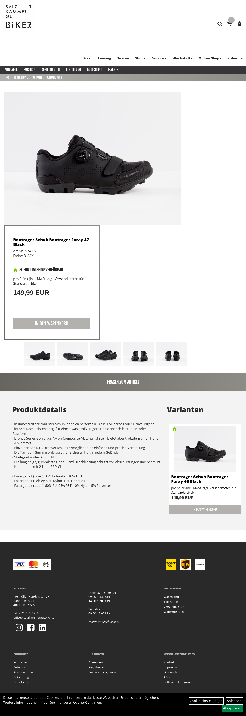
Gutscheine (94, 69)
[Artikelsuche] (219, 27)
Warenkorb (171, 597)
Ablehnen (234, 701)
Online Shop (210, 58)
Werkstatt (183, 58)
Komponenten (50, 69)
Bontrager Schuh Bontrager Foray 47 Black (51, 242)
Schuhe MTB (54, 77)
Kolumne (235, 58)
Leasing (104, 58)
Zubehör (29, 69)
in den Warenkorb (51, 323)
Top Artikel (171, 602)
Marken (113, 69)
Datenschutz (172, 672)
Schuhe (37, 77)
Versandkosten (174, 607)
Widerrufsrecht (174, 612)
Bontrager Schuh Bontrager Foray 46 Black (199, 479)
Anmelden (95, 662)
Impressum (171, 667)
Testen (123, 58)
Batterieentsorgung (177, 682)
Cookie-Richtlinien (87, 702)
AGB (167, 677)
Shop (140, 58)
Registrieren (96, 667)
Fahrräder (10, 69)
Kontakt (169, 662)
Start (88, 58)
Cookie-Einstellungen (206, 701)
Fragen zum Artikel (123, 382)
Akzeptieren (232, 708)
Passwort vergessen (102, 672)
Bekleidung (73, 69)
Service (159, 58)
